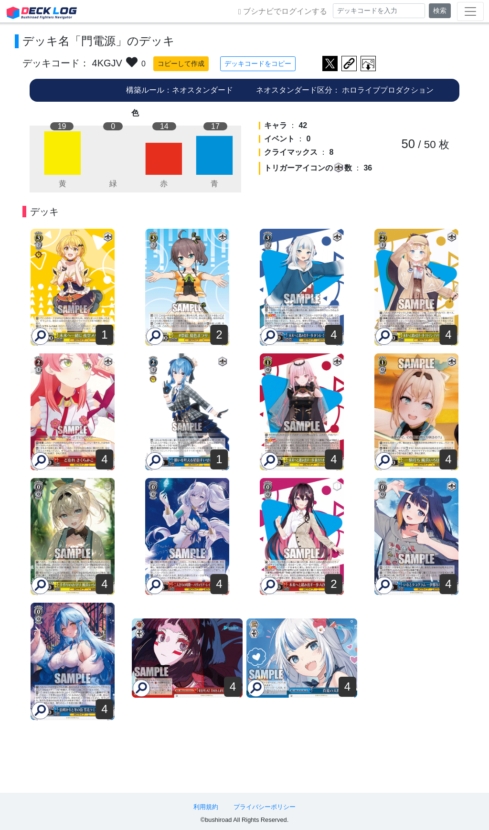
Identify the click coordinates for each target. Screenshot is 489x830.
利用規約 (205, 806)
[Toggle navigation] (470, 11)
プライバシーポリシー (265, 806)
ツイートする (330, 63)
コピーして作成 (181, 63)
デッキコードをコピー (257, 63)
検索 (439, 10)
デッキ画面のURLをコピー (349, 63)
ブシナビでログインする (282, 11)
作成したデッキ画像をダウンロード (368, 63)
